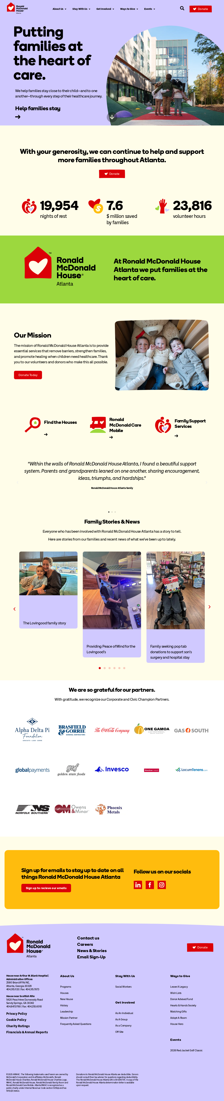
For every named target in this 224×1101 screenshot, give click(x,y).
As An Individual (124, 1013)
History (64, 1005)
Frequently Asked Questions (75, 1024)
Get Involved (125, 1002)
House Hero (176, 1024)
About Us (67, 976)
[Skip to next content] (112, 117)
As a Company (123, 1025)
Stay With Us (125, 976)
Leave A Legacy (179, 986)
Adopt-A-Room (178, 1017)
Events (175, 1040)
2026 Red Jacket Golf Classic (186, 1050)
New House (66, 999)
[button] (17, 482)
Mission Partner (68, 1017)
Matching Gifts (178, 1011)
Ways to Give (180, 976)
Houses (64, 993)
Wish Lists (175, 993)
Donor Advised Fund (181, 999)
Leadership (66, 1011)
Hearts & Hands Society (183, 1005)
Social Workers (123, 986)
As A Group (121, 1019)
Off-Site (119, 1031)
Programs (65, 986)
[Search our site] (182, 8)
